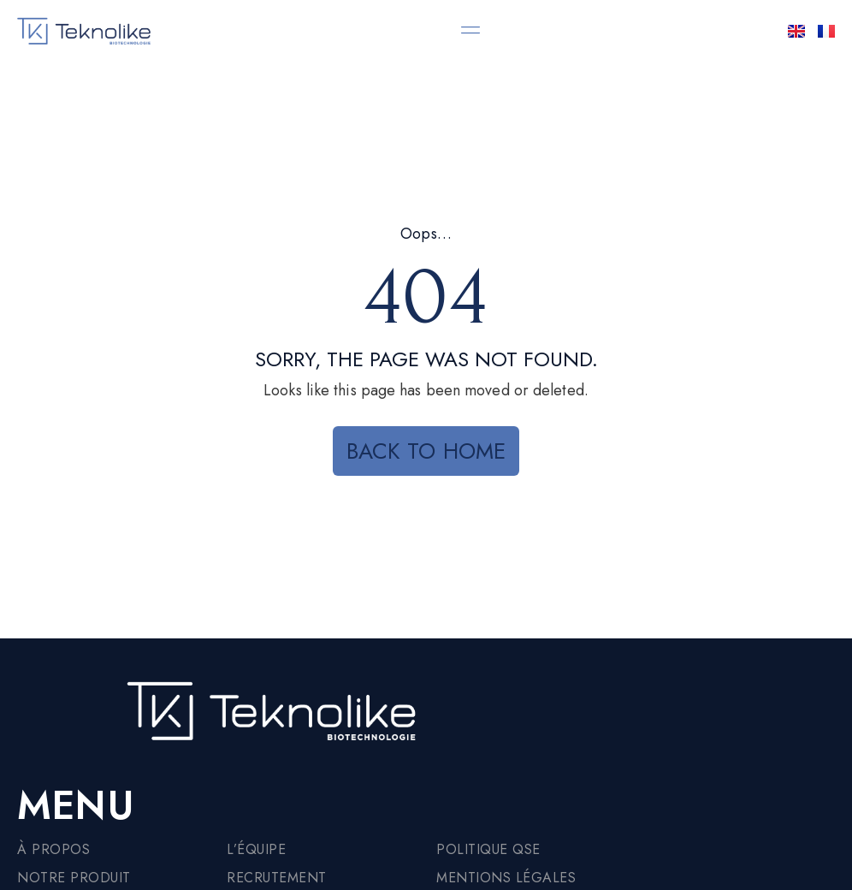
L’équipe (256, 849)
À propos (53, 849)
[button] (471, 29)
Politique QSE (488, 849)
